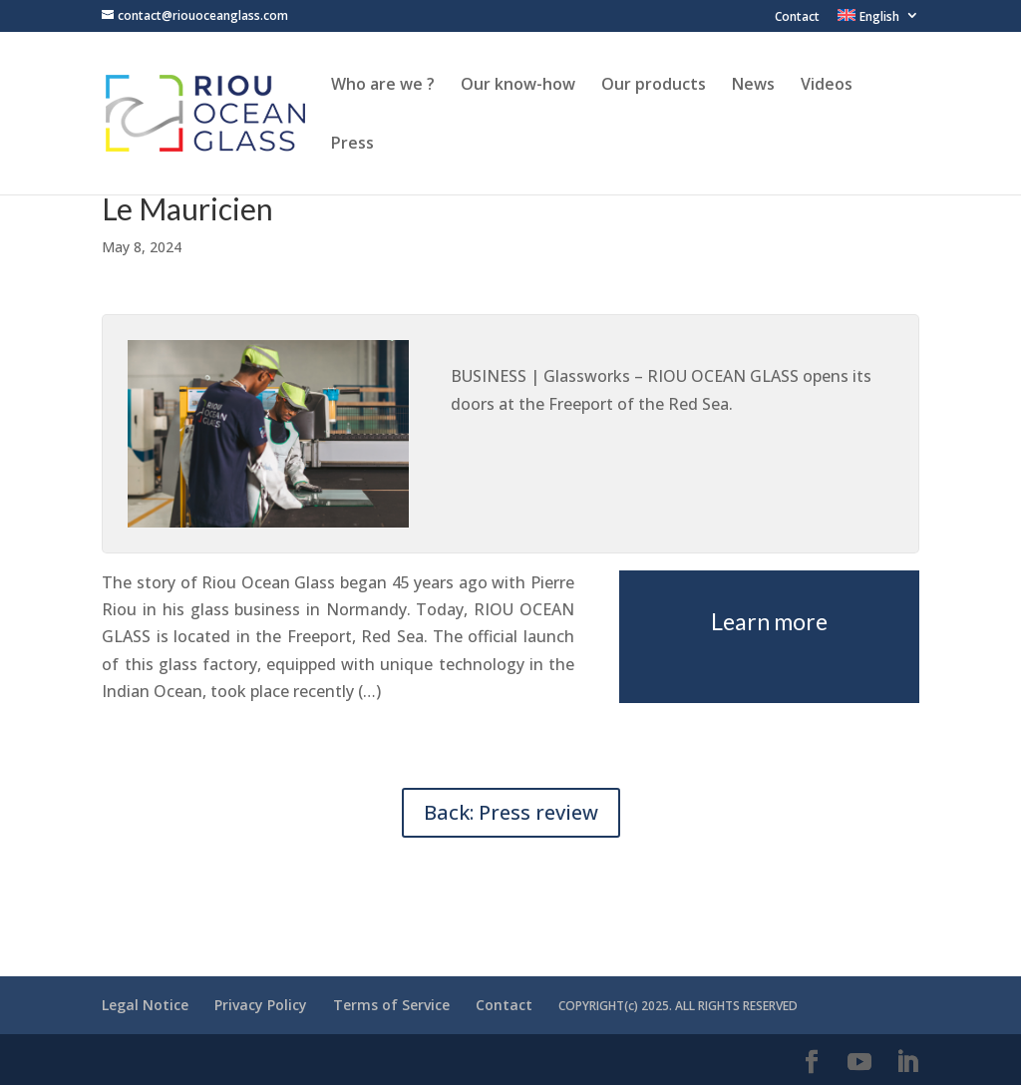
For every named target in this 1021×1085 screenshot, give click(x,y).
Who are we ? (383, 86)
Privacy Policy (260, 1004)
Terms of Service (391, 1004)
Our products (653, 86)
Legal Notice (145, 1004)
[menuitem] (878, 20)
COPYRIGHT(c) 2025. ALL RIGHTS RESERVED (678, 1005)
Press (352, 145)
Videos (826, 86)
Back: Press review (511, 812)
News (753, 86)
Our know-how (518, 86)
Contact (797, 18)
